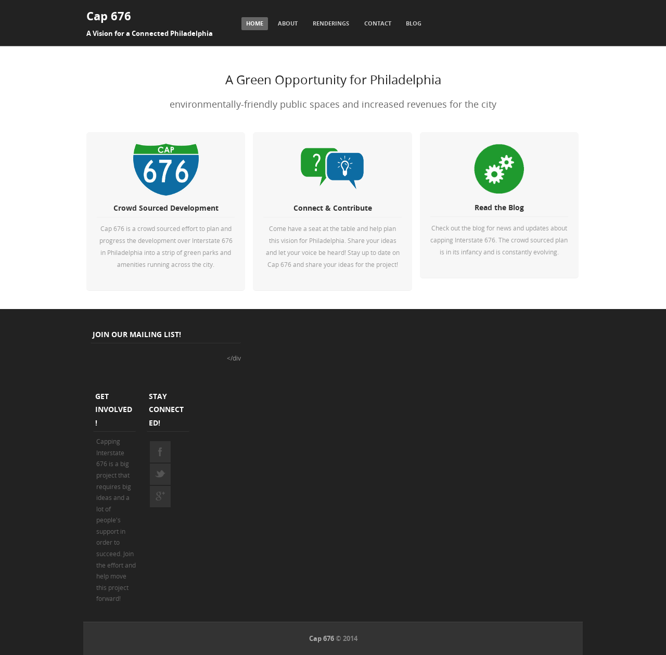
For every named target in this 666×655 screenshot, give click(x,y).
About (288, 23)
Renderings (331, 23)
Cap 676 (108, 16)
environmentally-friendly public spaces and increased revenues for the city (333, 104)
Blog (413, 23)
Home (254, 23)
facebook (160, 451)
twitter (160, 474)
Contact (377, 23)
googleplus (160, 496)
